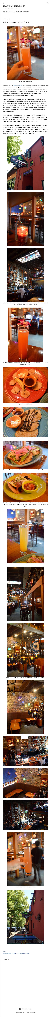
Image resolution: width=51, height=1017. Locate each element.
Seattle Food (17, 953)
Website (26, 12)
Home (5, 12)
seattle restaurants (24, 953)
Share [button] (4, 951)
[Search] (47, 2)
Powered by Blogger (25, 1009)
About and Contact (15, 12)
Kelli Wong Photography (14, 6)
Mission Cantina (17, 85)
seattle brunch (9, 953)
